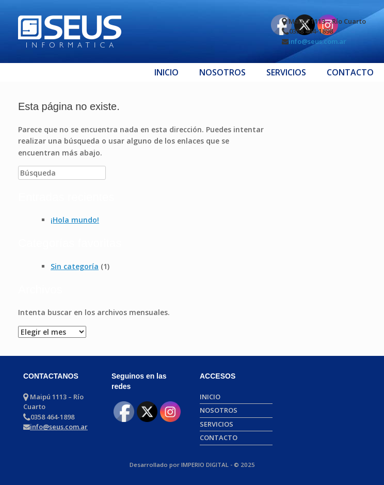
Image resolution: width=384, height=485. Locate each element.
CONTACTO (350, 72)
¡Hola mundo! (75, 220)
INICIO (166, 72)
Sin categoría (75, 266)
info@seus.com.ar (317, 41)
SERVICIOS (286, 72)
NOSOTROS (222, 72)
